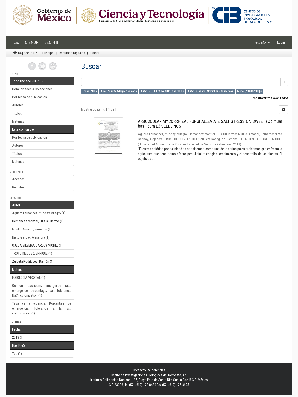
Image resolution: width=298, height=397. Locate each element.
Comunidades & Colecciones (32, 89)
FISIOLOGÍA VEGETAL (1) (28, 278)
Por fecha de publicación (29, 97)
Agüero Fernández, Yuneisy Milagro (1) (38, 213)
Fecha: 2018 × (90, 91)
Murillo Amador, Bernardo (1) (32, 229)
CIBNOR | (33, 42)
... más (16, 321)
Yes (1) (17, 353)
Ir (284, 82)
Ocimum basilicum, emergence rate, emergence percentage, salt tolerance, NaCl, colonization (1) (41, 290)
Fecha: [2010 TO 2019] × (249, 91)
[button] (263, 42)
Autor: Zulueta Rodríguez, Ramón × (119, 91)
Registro (18, 187)
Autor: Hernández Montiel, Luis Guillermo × (210, 91)
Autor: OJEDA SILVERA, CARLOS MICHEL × (162, 91)
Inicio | (15, 42)
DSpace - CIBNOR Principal (36, 53)
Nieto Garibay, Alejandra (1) (30, 237)
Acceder (18, 179)
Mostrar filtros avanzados (270, 98)
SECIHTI (51, 42)
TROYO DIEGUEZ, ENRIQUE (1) (32, 253)
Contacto (139, 370)
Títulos (17, 113)
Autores (17, 105)
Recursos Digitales (72, 53)
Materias (18, 121)
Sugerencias (156, 370)
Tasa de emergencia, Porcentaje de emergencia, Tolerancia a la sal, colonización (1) (41, 308)
